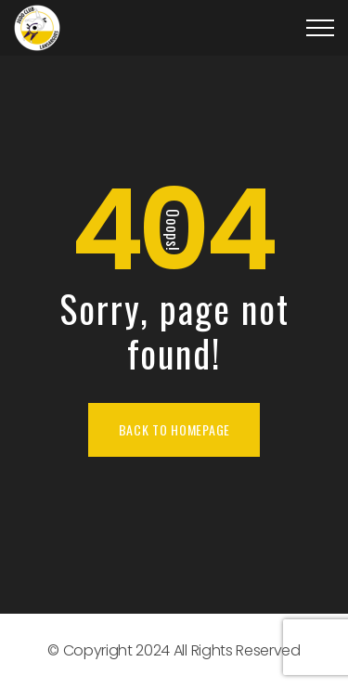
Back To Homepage (174, 429)
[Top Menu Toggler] (320, 28)
